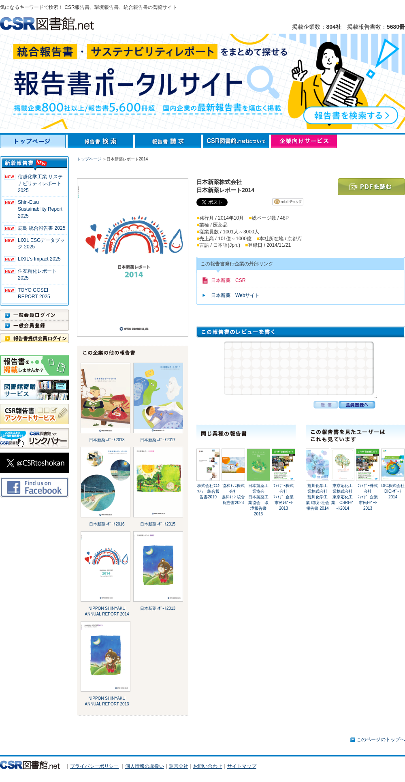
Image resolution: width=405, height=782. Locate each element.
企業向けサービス (304, 141)
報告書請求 (169, 141)
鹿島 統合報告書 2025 (41, 228)
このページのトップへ (380, 739)
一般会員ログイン (34, 315)
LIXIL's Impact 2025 (39, 259)
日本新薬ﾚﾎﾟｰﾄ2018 (106, 440)
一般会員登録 (34, 325)
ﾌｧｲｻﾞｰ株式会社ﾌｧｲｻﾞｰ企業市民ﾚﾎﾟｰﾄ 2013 (283, 497)
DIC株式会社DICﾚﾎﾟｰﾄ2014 (392, 491)
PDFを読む (371, 186)
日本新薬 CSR (228, 280)
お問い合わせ (207, 766)
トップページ (34, 141)
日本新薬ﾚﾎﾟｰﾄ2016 (106, 524)
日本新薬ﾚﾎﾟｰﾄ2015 (157, 524)
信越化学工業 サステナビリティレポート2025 (40, 183)
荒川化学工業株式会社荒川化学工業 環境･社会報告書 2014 (317, 497)
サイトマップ (241, 766)
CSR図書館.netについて (237, 141)
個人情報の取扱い (144, 766)
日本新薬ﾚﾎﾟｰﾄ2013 (157, 608)
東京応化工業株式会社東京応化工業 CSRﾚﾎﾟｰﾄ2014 (342, 497)
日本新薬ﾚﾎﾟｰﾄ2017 (157, 440)
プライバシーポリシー (94, 766)
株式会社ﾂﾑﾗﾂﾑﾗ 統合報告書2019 (208, 491)
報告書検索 (101, 141)
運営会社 (178, 766)
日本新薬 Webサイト (235, 295)
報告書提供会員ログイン (34, 338)
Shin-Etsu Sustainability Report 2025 (40, 209)
